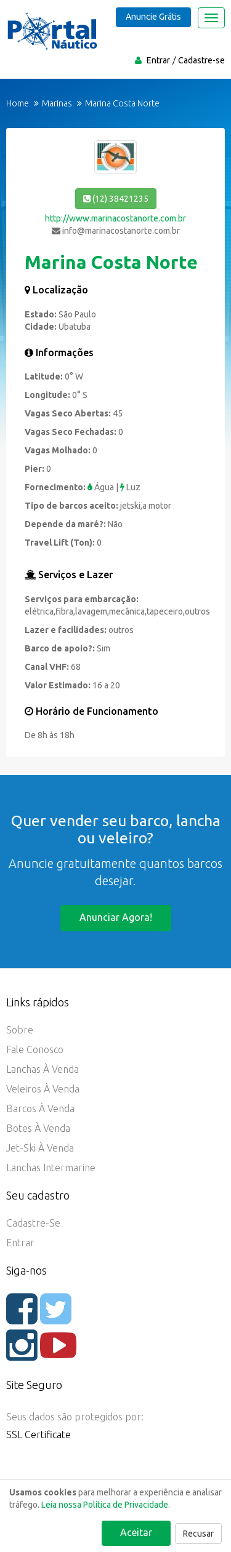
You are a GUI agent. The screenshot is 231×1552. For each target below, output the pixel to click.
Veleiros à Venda (42, 1088)
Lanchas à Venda (42, 1069)
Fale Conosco (34, 1049)
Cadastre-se (201, 60)
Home (17, 103)
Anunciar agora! (115, 917)
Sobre (19, 1029)
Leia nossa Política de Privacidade (104, 1505)
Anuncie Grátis (153, 17)
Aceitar (136, 1532)
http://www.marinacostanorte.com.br (115, 218)
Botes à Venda (38, 1128)
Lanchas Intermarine (50, 1167)
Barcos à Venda (40, 1108)
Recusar (198, 1533)
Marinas (57, 103)
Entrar (158, 60)
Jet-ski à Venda (40, 1147)
